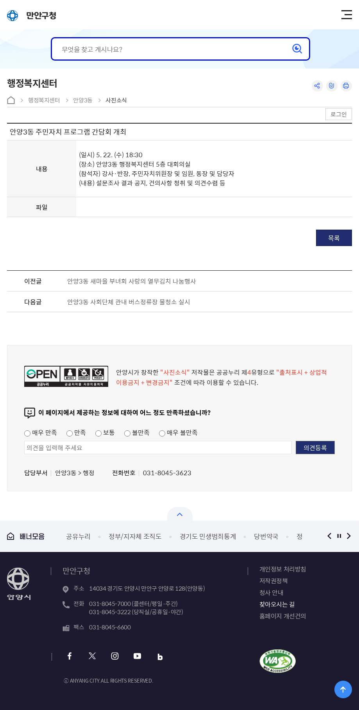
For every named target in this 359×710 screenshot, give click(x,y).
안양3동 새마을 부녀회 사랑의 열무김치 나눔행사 (131, 281)
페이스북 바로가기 (69, 657)
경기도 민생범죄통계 (208, 536)
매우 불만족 (178, 432)
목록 (334, 238)
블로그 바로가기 (160, 657)
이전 (329, 536)
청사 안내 (271, 592)
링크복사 (332, 86)
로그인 (338, 114)
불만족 (137, 432)
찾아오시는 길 (277, 604)
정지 (339, 536)
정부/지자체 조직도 (135, 536)
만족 (76, 432)
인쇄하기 (346, 86)
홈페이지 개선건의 (282, 615)
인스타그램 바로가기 (114, 657)
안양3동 (83, 100)
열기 (180, 514)
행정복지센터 (44, 100)
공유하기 (317, 86)
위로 (343, 689)
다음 (349, 536)
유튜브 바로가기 (137, 657)
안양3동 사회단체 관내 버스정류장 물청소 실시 (128, 301)
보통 (105, 432)
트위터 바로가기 (92, 657)
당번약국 (266, 536)
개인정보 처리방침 (282, 568)
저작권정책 (273, 580)
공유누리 (78, 536)
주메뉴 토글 (346, 15)
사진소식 (116, 100)
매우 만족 (40, 432)
